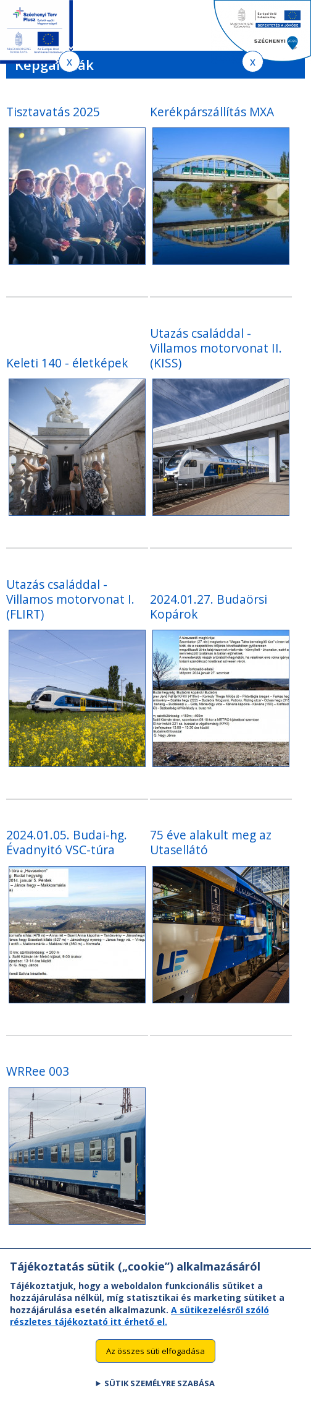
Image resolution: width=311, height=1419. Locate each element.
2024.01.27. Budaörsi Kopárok (208, 606)
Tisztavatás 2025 (53, 111)
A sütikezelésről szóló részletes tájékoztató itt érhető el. (139, 1327)
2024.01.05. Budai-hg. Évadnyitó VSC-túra (66, 842)
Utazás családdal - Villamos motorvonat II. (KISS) (216, 348)
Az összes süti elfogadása (155, 1362)
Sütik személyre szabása (159, 1394)
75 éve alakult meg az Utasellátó (211, 842)
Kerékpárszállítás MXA (212, 111)
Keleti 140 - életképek (67, 362)
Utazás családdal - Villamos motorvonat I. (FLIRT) (70, 599)
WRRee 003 (37, 1071)
